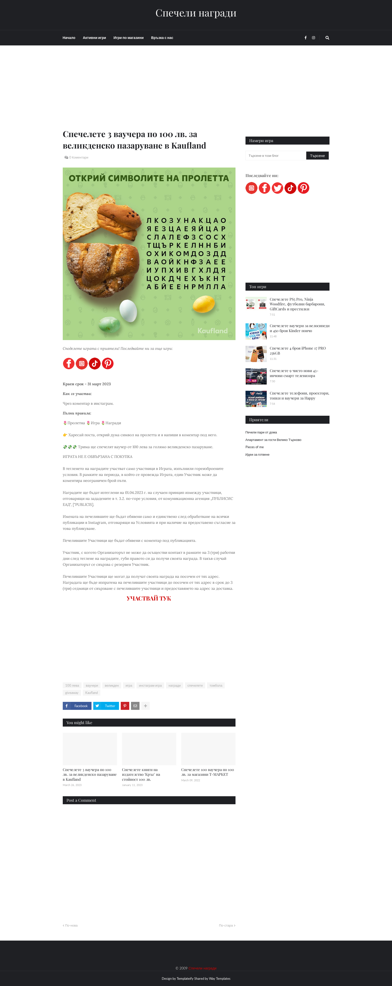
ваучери (92, 685)
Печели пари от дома (261, 432)
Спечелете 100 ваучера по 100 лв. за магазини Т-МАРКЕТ (207, 772)
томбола (216, 685)
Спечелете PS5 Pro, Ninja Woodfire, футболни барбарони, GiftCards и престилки (297, 304)
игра (129, 685)
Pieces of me (255, 447)
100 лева (72, 685)
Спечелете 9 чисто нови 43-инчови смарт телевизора (294, 373)
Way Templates (219, 979)
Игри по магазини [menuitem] (129, 37)
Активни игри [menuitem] (94, 37)
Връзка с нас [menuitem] (162, 37)
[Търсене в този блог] (276, 156)
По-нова (71, 925)
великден (112, 685)
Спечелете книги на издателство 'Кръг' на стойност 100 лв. (141, 774)
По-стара (226, 925)
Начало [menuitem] (69, 37)
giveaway (71, 693)
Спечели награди (196, 12)
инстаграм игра (150, 685)
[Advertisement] (149, 93)
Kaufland (91, 693)
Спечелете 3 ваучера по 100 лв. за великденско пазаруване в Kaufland (90, 774)
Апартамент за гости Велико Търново (274, 440)
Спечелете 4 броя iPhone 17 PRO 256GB (298, 351)
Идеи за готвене (258, 454)
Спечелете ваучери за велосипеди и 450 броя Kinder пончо (300, 328)
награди (174, 685)
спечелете (195, 685)
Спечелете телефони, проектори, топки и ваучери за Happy (299, 395)
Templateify (185, 979)
